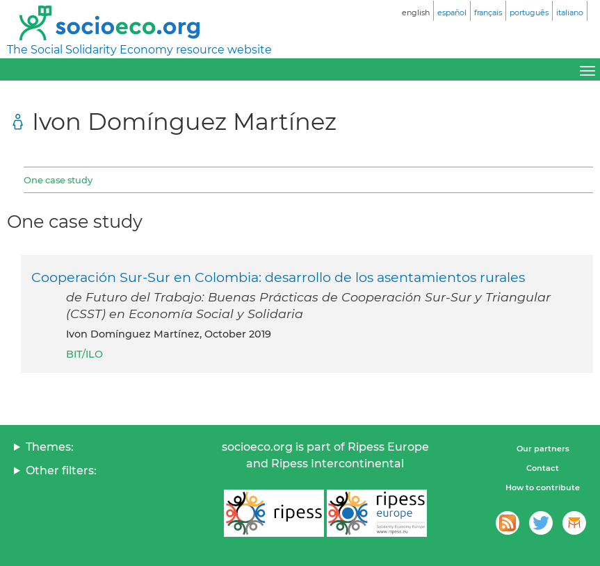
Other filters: (61, 470)
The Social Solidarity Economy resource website (139, 49)
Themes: (50, 446)
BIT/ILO (84, 354)
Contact (542, 468)
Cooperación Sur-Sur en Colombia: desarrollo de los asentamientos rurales (278, 277)
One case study (58, 179)
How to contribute (542, 487)
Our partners (543, 448)
